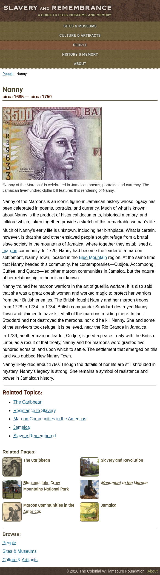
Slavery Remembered (34, 435)
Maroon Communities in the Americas (49, 418)
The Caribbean (27, 402)
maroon (9, 250)
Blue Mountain (93, 257)
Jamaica (21, 427)
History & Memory (80, 54)
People (80, 45)
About (80, 63)
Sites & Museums (80, 26)
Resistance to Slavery (34, 410)
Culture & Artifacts (80, 35)
